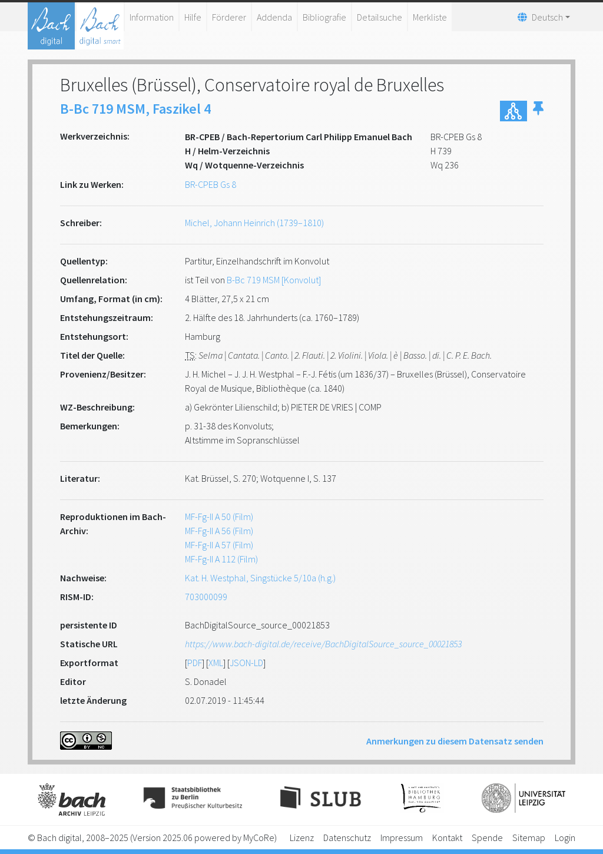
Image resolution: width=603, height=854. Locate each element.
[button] (538, 111)
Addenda (274, 17)
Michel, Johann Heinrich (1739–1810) (254, 223)
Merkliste (430, 17)
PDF (194, 662)
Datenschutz (347, 837)
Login (565, 837)
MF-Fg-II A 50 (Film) (219, 516)
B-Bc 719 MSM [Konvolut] (274, 280)
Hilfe (192, 17)
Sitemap (528, 837)
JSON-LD (246, 662)
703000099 (206, 597)
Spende (487, 837)
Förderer (229, 17)
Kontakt (447, 837)
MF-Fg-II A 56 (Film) (219, 531)
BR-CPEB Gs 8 (210, 184)
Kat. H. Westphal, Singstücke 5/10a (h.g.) (260, 578)
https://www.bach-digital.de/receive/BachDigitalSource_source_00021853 (323, 644)
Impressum (401, 837)
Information (152, 17)
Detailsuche (379, 17)
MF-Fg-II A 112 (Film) (221, 559)
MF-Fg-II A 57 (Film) (219, 545)
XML (215, 662)
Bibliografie (324, 17)
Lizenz (302, 837)
